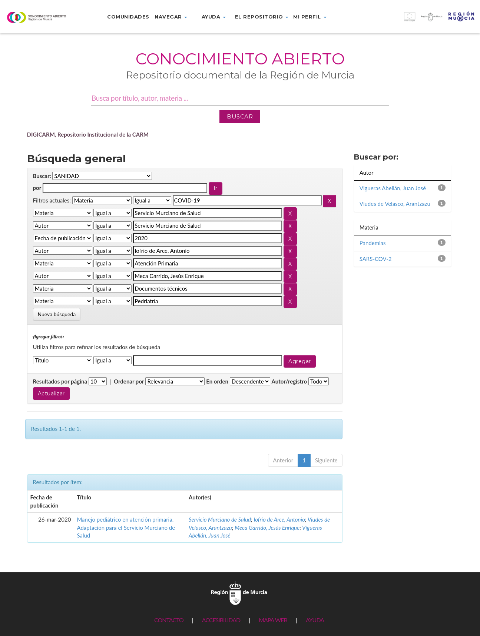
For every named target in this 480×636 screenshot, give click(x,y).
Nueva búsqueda (57, 314)
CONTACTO (168, 619)
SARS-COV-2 (376, 258)
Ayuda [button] (214, 17)
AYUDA (315, 619)
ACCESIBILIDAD (221, 619)
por (37, 187)
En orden (217, 381)
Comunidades (128, 17)
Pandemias (373, 243)
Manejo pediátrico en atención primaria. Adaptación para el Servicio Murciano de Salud (126, 527)
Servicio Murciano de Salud (220, 519)
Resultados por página (60, 381)
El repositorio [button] (262, 17)
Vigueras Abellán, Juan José (393, 188)
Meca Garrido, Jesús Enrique (267, 527)
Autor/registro (289, 381)
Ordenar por (129, 381)
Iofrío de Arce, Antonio (279, 519)
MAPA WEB (273, 619)
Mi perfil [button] (309, 17)
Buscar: (42, 176)
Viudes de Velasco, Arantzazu (395, 203)
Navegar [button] (171, 17)
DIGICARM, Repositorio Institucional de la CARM (88, 134)
